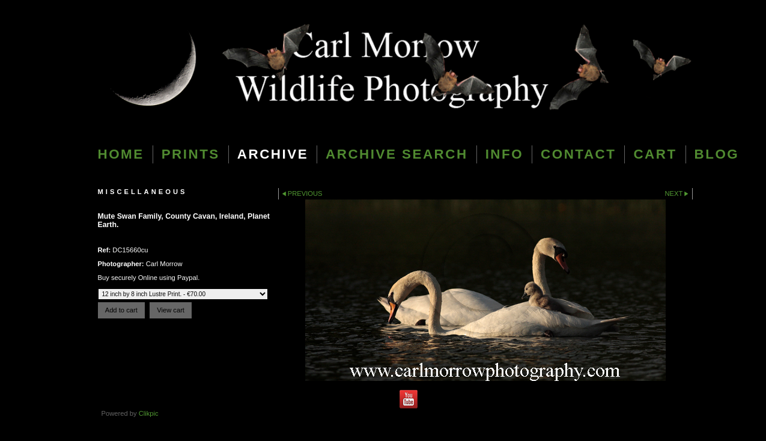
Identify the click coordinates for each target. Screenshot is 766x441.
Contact (578, 154)
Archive (272, 154)
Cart (654, 154)
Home (121, 154)
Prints (191, 154)
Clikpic (149, 413)
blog (717, 154)
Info (504, 154)
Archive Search (397, 154)
